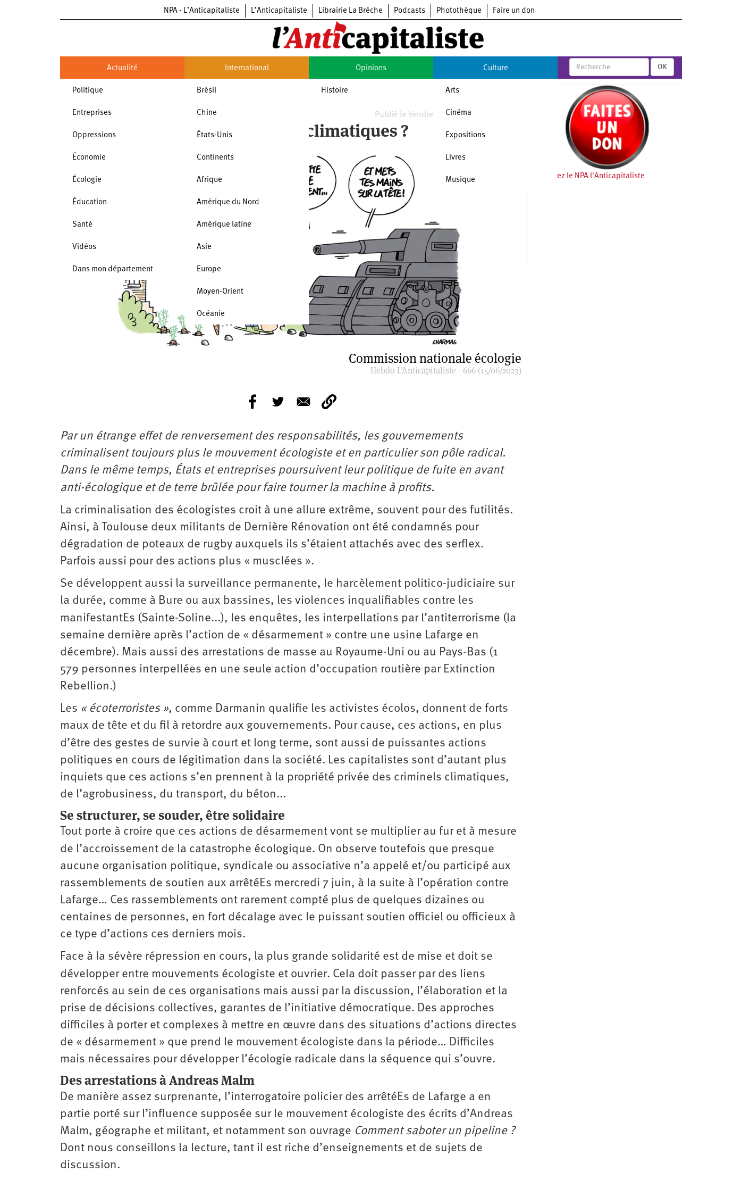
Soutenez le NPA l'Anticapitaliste (589, 176)
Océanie (211, 314)
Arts (452, 91)
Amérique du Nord (228, 202)
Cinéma (458, 113)
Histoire (334, 91)
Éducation (89, 202)
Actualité (122, 68)
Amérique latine (224, 225)
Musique (460, 180)
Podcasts (409, 11)
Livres (455, 158)
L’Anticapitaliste (279, 11)
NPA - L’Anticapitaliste (202, 11)
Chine (207, 113)
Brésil (206, 91)
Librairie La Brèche (350, 11)
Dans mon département (112, 269)
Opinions (371, 68)
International (247, 68)
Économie (89, 158)
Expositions (465, 135)
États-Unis (214, 135)
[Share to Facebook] (252, 401)
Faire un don (514, 11)
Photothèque (459, 11)
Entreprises (92, 113)
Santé (82, 225)
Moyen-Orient (220, 292)
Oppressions (94, 135)
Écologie (87, 180)
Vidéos (84, 247)
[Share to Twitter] (278, 401)
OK (662, 67)
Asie (204, 247)
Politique (87, 91)
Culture (495, 68)
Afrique (209, 180)
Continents (215, 158)
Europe (209, 269)
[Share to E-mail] (303, 401)
